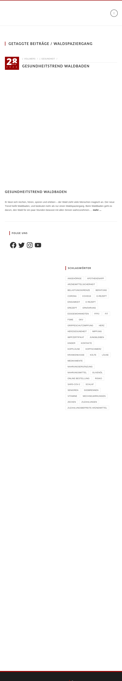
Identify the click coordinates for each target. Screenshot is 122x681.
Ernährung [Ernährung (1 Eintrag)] (89, 308)
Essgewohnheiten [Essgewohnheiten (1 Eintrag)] (78, 314)
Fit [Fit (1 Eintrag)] (106, 314)
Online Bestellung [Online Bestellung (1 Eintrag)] (78, 378)
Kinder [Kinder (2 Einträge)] (71, 343)
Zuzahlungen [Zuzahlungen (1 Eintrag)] (89, 402)
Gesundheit (48, 59)
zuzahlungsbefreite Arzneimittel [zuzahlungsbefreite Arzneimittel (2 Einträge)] (87, 408)
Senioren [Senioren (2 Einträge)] (73, 390)
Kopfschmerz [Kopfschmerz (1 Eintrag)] (93, 349)
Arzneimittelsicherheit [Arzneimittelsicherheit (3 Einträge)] (81, 284)
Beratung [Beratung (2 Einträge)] (101, 290)
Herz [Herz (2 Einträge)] (101, 325)
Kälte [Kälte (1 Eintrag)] (93, 355)
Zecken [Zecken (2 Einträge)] (72, 402)
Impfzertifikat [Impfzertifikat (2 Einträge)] (76, 337)
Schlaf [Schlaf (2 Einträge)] (90, 384)
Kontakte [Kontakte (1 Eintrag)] (86, 343)
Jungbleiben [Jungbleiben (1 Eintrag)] (97, 337)
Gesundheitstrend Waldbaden (56, 66)
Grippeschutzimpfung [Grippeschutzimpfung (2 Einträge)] (80, 325)
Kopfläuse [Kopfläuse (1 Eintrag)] (74, 349)
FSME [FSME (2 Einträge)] (70, 319)
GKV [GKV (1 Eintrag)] (81, 319)
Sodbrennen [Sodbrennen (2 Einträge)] (91, 390)
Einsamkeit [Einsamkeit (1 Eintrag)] (74, 302)
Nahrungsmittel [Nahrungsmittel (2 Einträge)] (77, 372)
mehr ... (97, 210)
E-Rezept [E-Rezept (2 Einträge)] (102, 296)
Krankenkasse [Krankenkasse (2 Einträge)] (76, 355)
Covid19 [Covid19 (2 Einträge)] (86, 296)
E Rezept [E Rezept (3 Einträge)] (91, 302)
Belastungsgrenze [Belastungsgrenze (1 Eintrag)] (79, 290)
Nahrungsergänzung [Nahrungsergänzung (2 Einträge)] (80, 366)
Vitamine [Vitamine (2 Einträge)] (72, 396)
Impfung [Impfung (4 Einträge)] (97, 331)
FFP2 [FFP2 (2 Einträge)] (96, 314)
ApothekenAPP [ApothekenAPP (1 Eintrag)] (95, 278)
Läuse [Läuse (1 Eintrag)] (105, 355)
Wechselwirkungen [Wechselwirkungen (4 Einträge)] (94, 396)
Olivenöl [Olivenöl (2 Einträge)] (97, 372)
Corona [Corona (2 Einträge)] (72, 296)
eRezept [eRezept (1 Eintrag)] (72, 308)
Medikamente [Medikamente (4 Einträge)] (75, 361)
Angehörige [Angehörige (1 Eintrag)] (74, 278)
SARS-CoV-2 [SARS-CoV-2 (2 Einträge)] (74, 384)
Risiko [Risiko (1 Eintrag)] (98, 378)
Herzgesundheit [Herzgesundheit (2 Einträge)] (77, 331)
